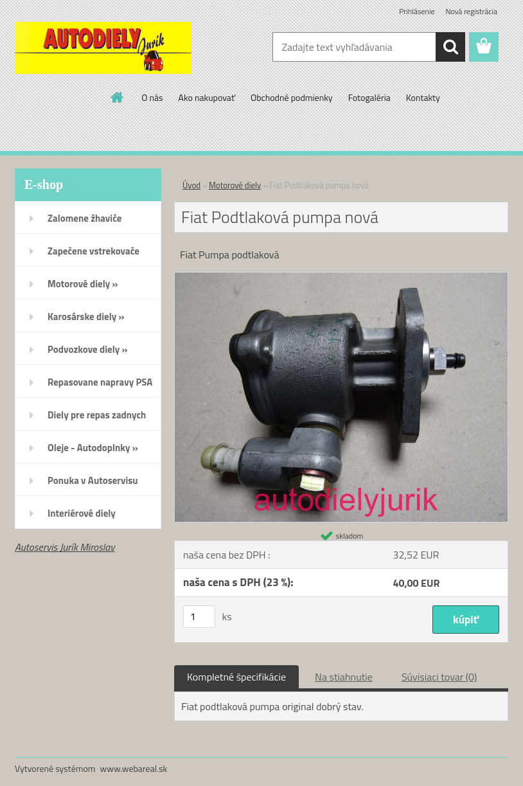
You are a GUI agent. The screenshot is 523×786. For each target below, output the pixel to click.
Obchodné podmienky (292, 97)
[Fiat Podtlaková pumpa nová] (341, 277)
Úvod (191, 185)
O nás (152, 97)
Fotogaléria (369, 97)
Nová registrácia (471, 11)
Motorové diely (235, 185)
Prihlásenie (416, 11)
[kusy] (199, 616)
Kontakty (423, 97)
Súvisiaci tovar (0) (439, 676)
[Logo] (103, 47)
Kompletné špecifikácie (236, 676)
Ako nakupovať (207, 97)
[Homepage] (118, 97)
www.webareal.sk (134, 768)
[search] (450, 47)
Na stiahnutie (344, 676)
